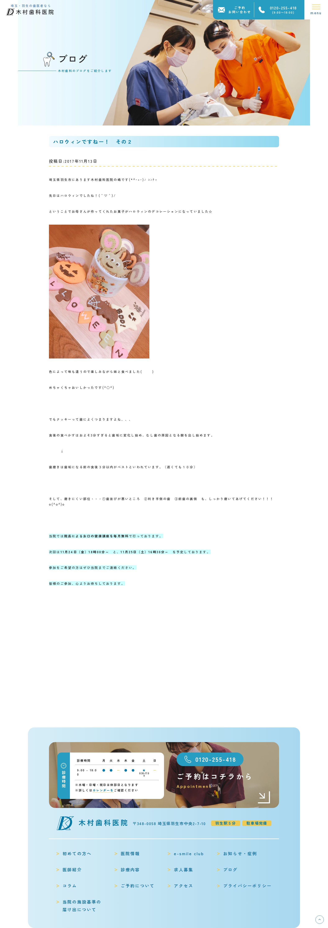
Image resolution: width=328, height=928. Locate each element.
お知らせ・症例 (240, 853)
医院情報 (130, 853)
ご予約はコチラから (224, 780)
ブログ (230, 870)
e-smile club (189, 853)
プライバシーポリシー (247, 886)
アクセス (183, 886)
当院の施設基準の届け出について (82, 906)
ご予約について (138, 886)
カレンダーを (103, 790)
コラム (70, 886)
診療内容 (130, 870)
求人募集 (183, 870)
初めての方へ (77, 853)
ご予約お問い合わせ (239, 9)
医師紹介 (72, 870)
